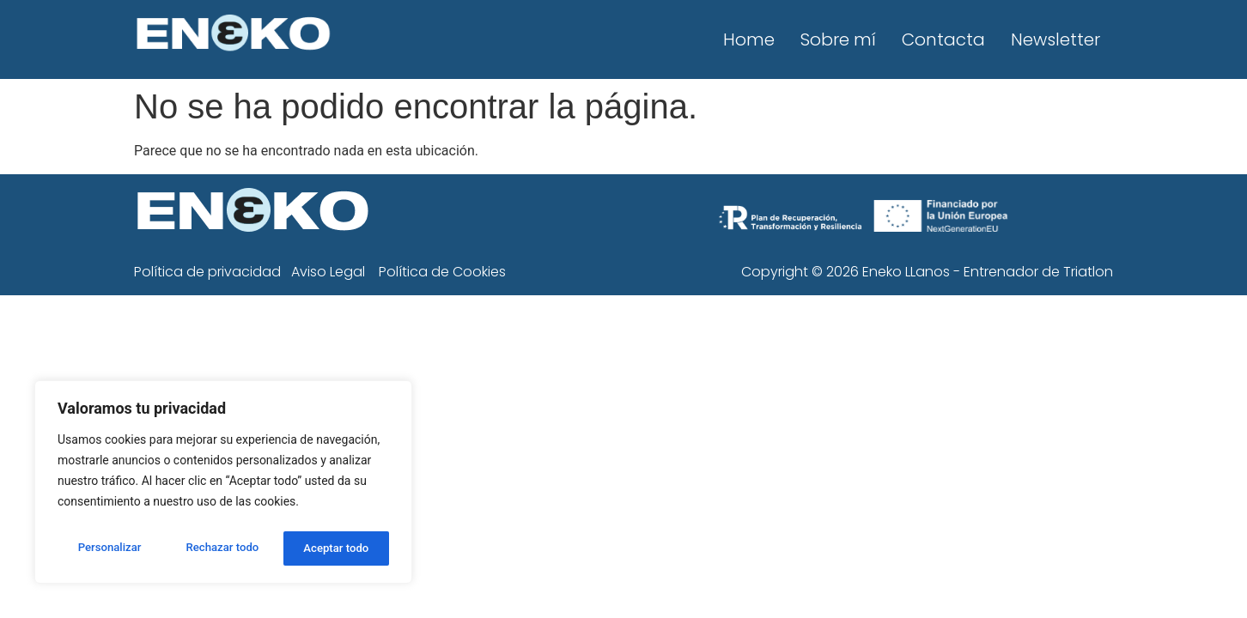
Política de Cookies (442, 272)
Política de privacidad (207, 272)
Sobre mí (838, 39)
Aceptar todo (337, 548)
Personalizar (108, 548)
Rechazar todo (222, 548)
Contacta (943, 39)
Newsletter (1055, 39)
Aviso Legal (328, 272)
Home (749, 39)
